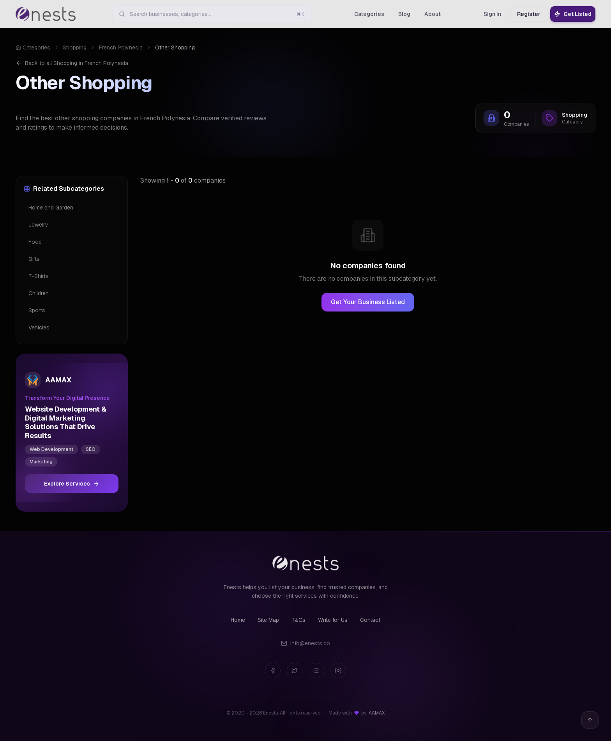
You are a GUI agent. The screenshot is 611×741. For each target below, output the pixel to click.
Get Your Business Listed (368, 302)
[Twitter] (294, 670)
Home (238, 619)
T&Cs (298, 619)
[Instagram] (338, 670)
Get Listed (573, 14)
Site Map (268, 619)
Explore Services (71, 483)
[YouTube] (316, 670)
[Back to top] (590, 720)
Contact (370, 619)
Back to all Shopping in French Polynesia (72, 63)
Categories (33, 47)
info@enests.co (305, 643)
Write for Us (333, 619)
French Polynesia (121, 47)
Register (528, 14)
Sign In (492, 14)
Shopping (75, 47)
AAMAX (377, 713)
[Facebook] (273, 670)
